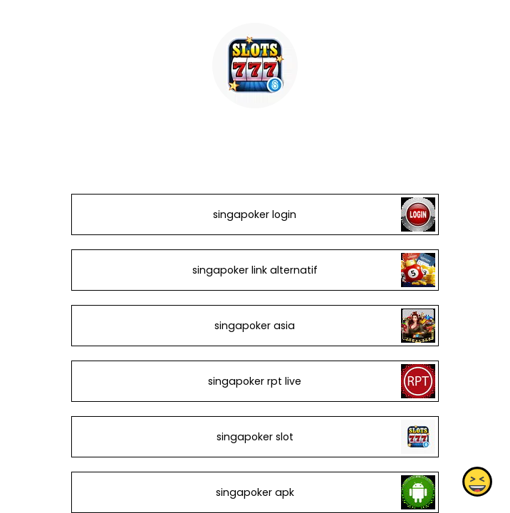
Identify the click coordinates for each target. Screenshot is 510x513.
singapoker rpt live (254, 381)
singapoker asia (254, 325)
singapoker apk (255, 492)
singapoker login (254, 214)
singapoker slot (255, 437)
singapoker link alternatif (255, 270)
